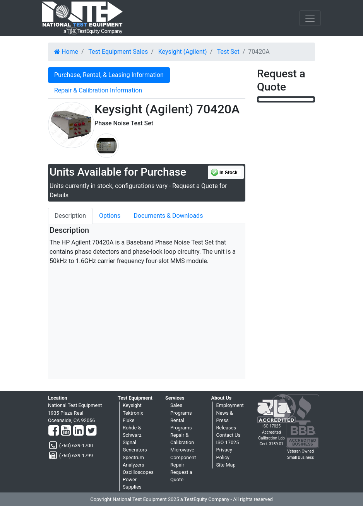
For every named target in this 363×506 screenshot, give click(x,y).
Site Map (225, 465)
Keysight (132, 405)
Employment (229, 405)
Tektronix (133, 413)
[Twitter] (91, 431)
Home (66, 51)
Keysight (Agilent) (182, 51)
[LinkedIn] (78, 431)
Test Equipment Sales (118, 51)
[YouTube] (66, 431)
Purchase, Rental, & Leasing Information (109, 75)
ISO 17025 (227, 442)
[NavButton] (310, 18)
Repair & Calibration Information (98, 90)
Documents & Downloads (168, 215)
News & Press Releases (226, 420)
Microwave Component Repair (183, 457)
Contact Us (228, 435)
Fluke (128, 420)
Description (70, 215)
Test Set (228, 51)
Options (109, 215)
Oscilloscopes (138, 472)
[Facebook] (53, 431)
